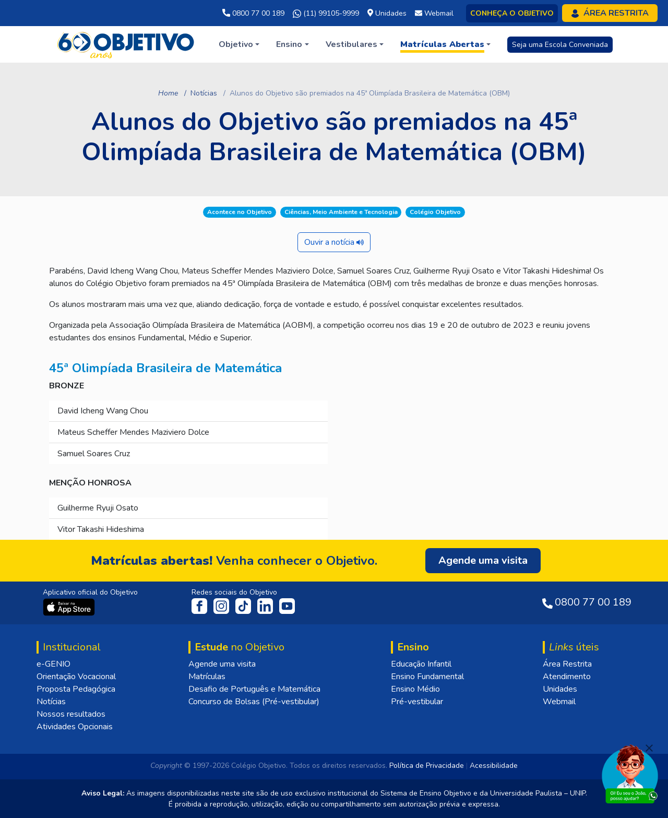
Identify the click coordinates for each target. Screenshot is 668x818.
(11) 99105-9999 (326, 13)
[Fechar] (649, 748)
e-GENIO (53, 664)
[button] (239, 44)
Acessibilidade (494, 765)
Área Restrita (567, 664)
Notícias (203, 93)
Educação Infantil (421, 664)
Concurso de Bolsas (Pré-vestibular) (253, 701)
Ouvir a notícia (334, 242)
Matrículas (206, 676)
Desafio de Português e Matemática (254, 689)
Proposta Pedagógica (76, 689)
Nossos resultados (71, 714)
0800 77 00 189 (253, 13)
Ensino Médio (415, 689)
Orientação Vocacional (76, 676)
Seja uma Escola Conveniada (560, 45)
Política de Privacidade (426, 765)
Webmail (559, 701)
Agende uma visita (222, 664)
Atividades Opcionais (75, 726)
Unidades (560, 689)
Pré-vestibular (417, 701)
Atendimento (567, 676)
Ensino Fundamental (427, 676)
